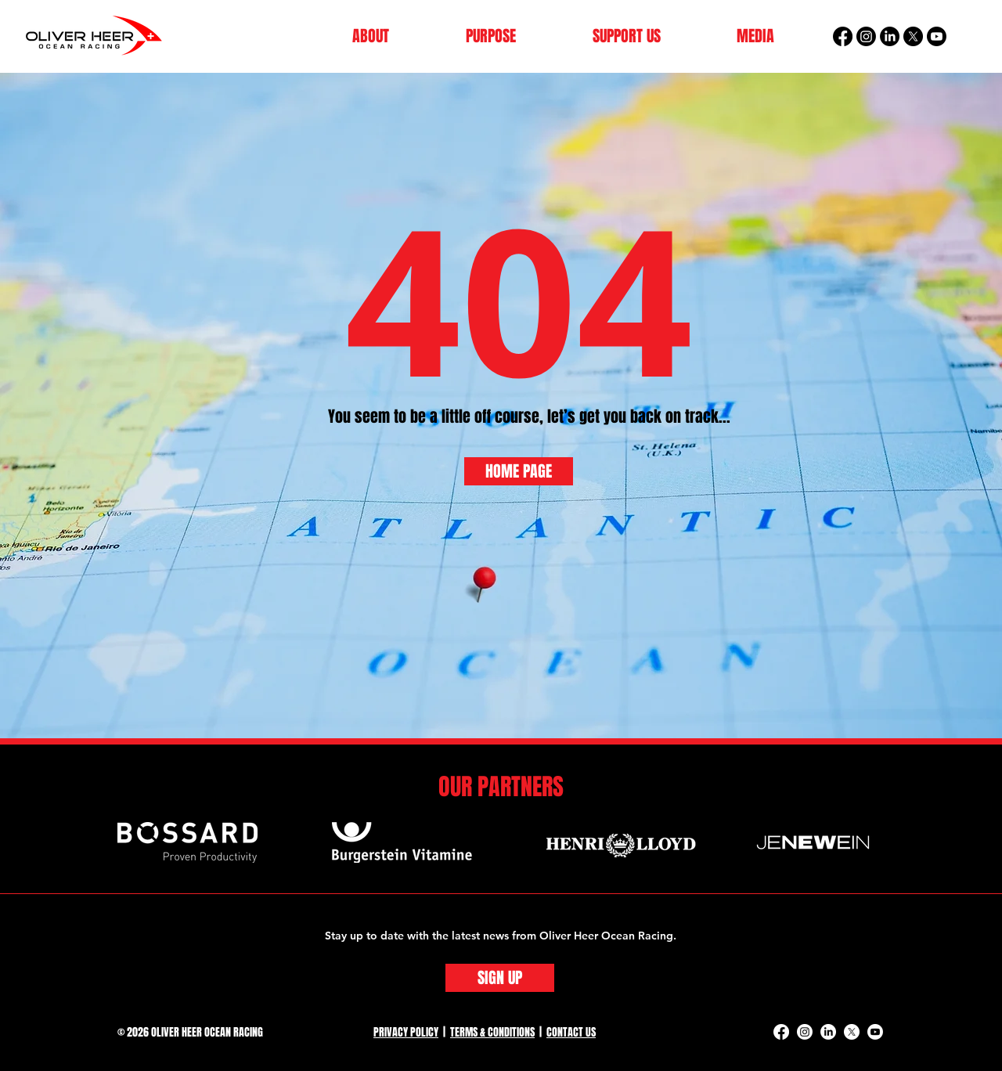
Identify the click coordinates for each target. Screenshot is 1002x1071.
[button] (370, 36)
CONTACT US (571, 1032)
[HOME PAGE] (518, 471)
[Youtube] (936, 36)
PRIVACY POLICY (405, 1032)
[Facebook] (842, 36)
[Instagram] (866, 36)
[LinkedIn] (889, 36)
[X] (913, 36)
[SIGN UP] (499, 978)
